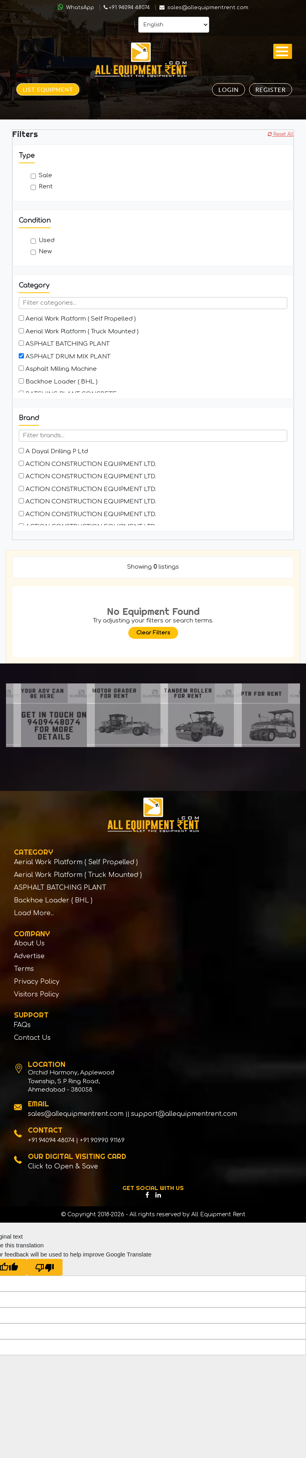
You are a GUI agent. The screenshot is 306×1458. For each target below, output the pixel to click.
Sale (41, 175)
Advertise (29, 959)
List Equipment (48, 89)
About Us (29, 945)
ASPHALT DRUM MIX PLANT (64, 356)
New (41, 251)
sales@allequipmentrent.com (203, 7)
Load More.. (34, 915)
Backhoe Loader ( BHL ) (58, 381)
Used (43, 240)
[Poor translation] (45, 1272)
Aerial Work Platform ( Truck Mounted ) (79, 331)
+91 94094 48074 (127, 7)
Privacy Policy (36, 985)
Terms (24, 972)
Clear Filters (153, 633)
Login (228, 90)
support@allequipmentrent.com (184, 1118)
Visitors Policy (36, 998)
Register (270, 90)
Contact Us (32, 1042)
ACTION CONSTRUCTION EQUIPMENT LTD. (87, 464)
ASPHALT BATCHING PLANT (64, 344)
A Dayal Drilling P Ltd (53, 451)
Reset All (281, 134)
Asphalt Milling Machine (58, 369)
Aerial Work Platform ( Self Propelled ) (77, 318)
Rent (42, 186)
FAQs (22, 1029)
